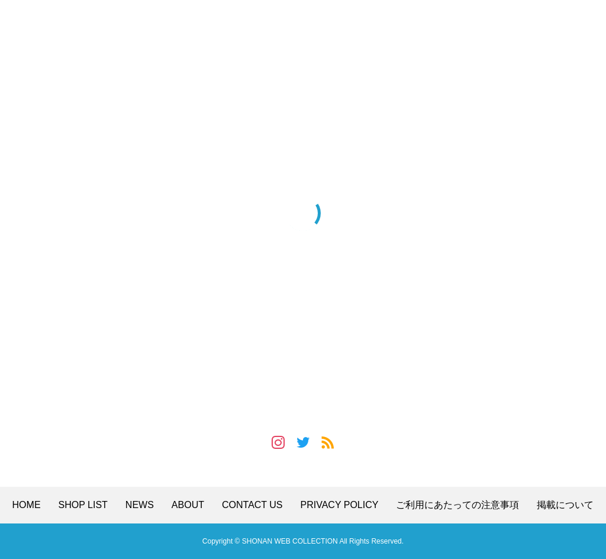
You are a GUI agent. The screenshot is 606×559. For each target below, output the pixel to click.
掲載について (565, 505)
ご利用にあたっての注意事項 (457, 505)
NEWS (139, 505)
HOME (26, 505)
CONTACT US (252, 505)
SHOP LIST (83, 505)
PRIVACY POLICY (340, 505)
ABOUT (188, 505)
